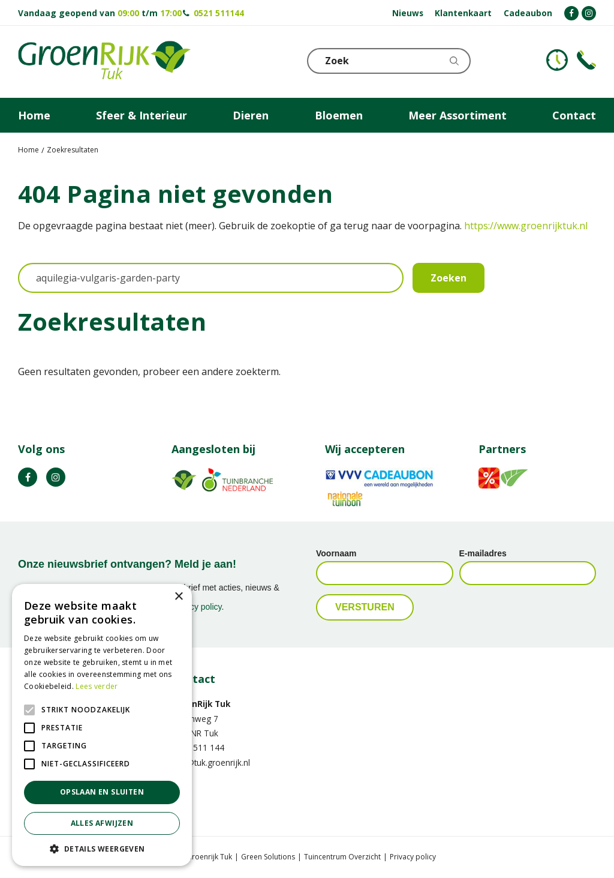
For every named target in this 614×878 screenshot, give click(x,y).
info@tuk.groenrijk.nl (210, 762)
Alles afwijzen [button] (102, 823)
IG (55, 477)
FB (27, 477)
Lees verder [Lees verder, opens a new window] (97, 686)
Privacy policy (413, 857)
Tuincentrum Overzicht (342, 857)
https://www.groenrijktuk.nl (526, 225)
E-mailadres (483, 553)
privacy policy (197, 607)
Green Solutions (268, 857)
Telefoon (586, 60)
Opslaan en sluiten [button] (102, 792)
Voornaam (336, 553)
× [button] (178, 596)
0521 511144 (219, 13)
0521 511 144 (197, 747)
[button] (102, 848)
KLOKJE (557, 60)
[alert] (102, 725)
